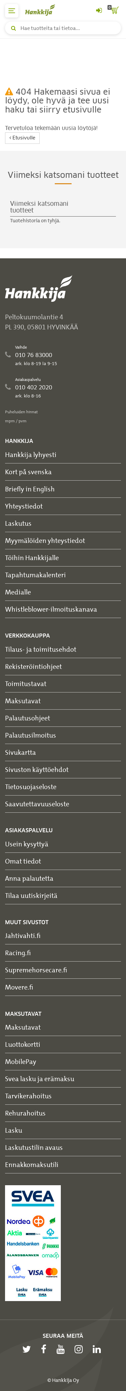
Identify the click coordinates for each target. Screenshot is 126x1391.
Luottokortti (22, 1044)
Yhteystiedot (24, 506)
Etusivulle (22, 137)
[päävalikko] (11, 11)
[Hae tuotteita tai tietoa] (63, 28)
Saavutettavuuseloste (37, 803)
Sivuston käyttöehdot (37, 769)
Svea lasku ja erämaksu (39, 1078)
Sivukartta (20, 752)
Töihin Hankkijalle (32, 557)
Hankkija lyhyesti (30, 454)
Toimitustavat (25, 683)
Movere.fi (19, 987)
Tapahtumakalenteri (35, 574)
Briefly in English (30, 488)
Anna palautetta (29, 878)
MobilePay (20, 1061)
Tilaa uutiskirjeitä (31, 895)
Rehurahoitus (25, 1113)
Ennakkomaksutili (31, 1164)
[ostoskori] (114, 11)
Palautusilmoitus (30, 735)
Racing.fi (18, 952)
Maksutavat (23, 700)
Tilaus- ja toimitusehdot (40, 649)
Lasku (13, 1130)
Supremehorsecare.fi (36, 969)
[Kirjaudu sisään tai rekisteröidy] (99, 11)
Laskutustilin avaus (34, 1147)
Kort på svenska (28, 471)
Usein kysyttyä (26, 843)
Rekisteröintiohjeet (33, 666)
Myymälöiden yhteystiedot (45, 540)
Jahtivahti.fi (23, 935)
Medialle (18, 591)
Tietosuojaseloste (30, 786)
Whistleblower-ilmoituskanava (51, 609)
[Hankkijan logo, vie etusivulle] (43, 10)
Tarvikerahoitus (28, 1095)
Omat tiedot (23, 861)
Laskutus (18, 523)
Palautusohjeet (27, 717)
